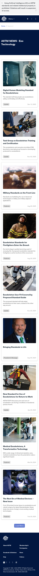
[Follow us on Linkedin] (13, 562)
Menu (11, 19)
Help (4, 557)
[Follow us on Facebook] (7, 562)
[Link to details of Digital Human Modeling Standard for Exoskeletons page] (19, 83)
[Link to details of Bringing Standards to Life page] (19, 338)
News (21, 552)
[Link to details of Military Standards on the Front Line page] (19, 185)
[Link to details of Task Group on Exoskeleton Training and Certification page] (19, 135)
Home (3, 26)
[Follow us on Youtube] (10, 562)
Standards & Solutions (10, 552)
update (6, 104)
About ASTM (7, 545)
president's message (10, 358)
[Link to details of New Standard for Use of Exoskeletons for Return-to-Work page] (19, 388)
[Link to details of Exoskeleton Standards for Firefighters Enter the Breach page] (19, 236)
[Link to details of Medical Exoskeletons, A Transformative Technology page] (19, 440)
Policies (22, 557)
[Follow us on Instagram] (16, 562)
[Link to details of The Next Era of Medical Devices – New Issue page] (19, 494)
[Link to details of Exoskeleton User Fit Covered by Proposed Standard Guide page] (19, 289)
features (7, 206)
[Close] (36, 10)
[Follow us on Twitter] (4, 562)
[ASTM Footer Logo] (6, 538)
